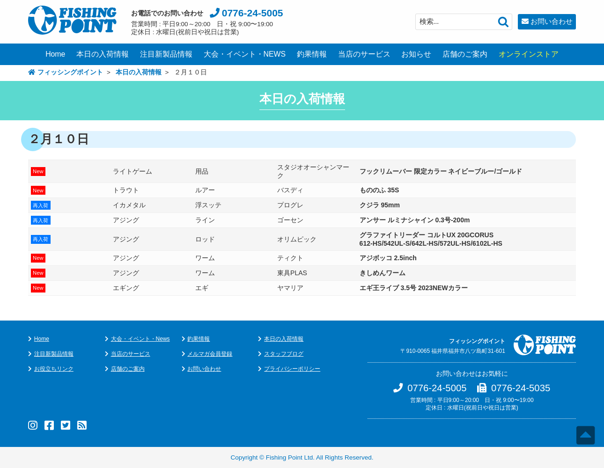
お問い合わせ (551, 21)
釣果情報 (312, 54)
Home (55, 54)
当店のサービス (364, 54)
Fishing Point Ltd (289, 457)
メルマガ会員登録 (209, 354)
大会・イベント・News (140, 339)
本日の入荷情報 (102, 54)
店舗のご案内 (464, 54)
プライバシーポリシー (292, 369)
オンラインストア (529, 54)
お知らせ (416, 54)
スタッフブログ (283, 354)
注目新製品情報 (166, 54)
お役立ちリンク (54, 369)
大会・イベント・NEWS (245, 54)
